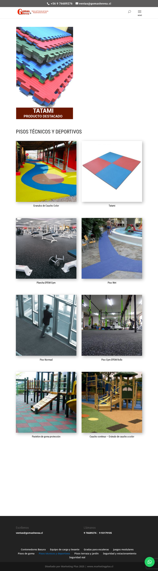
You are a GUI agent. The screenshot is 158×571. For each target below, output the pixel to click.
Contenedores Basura (33, 549)
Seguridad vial (77, 557)
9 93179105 (105, 532)
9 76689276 (90, 532)
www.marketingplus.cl (100, 566)
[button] (150, 562)
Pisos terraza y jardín (86, 553)
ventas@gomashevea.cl (29, 532)
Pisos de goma (26, 553)
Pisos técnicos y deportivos (54, 553)
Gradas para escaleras (96, 549)
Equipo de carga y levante (64, 549)
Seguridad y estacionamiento (119, 553)
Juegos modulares (123, 549)
